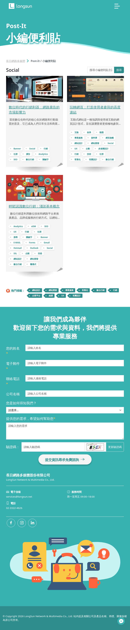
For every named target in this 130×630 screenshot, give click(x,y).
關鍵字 (45, 159)
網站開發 (95, 143)
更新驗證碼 (115, 447)
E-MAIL (17, 242)
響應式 (33, 264)
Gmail (47, 242)
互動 (76, 132)
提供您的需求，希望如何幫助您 (30, 418)
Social (32, 148)
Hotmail (18, 248)
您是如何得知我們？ (21, 403)
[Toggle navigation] (117, 6)
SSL (15, 253)
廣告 (28, 154)
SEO (15, 159)
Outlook (34, 248)
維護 (51, 295)
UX (75, 148)
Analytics (43, 154)
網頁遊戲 (110, 137)
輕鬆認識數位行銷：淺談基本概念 (34, 206)
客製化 (77, 159)
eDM (33, 226)
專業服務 (78, 137)
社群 (16, 154)
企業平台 (36, 295)
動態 (102, 132)
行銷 (46, 148)
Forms (32, 242)
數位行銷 (30, 159)
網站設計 (78, 143)
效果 (89, 132)
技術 (89, 154)
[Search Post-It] (100, 70)
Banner (17, 148)
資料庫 (94, 137)
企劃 (88, 148)
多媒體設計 (103, 148)
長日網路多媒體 (15, 61)
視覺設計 (93, 159)
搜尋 (119, 70)
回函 (40, 253)
